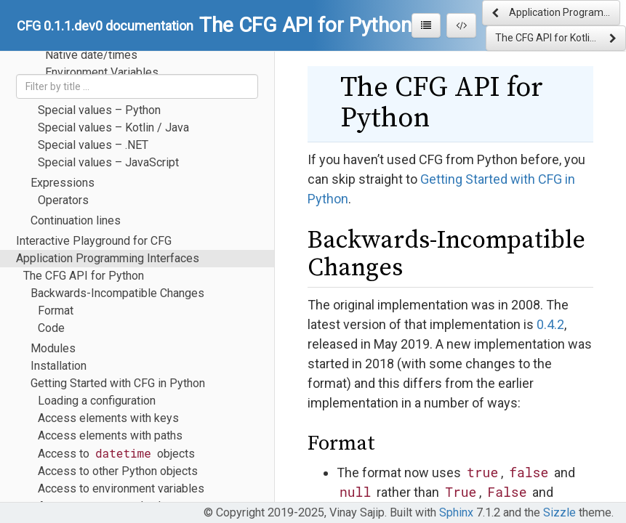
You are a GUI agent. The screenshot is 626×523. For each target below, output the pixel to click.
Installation (59, 366)
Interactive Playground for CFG (94, 241)
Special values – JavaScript (108, 162)
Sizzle (559, 512)
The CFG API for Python (83, 276)
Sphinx (456, 512)
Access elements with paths (110, 435)
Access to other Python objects (118, 471)
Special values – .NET (93, 145)
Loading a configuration (97, 401)
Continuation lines (76, 220)
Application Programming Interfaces (107, 258)
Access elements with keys (108, 418)
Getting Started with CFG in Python (118, 383)
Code (51, 328)
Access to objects (116, 453)
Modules (53, 348)
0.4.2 (550, 324)
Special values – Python (99, 110)
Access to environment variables (121, 488)
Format (55, 310)
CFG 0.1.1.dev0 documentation (105, 25)
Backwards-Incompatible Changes (117, 293)
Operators (63, 200)
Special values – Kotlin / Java (113, 127)
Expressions (63, 183)
